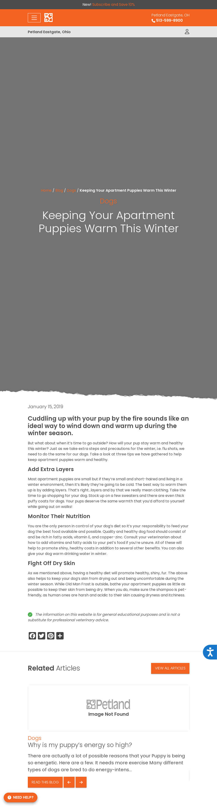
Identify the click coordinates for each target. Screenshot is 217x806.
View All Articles (170, 668)
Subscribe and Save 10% (113, 4)
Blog (59, 190)
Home (46, 190)
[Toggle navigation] (34, 17)
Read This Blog (45, 782)
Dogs (71, 190)
